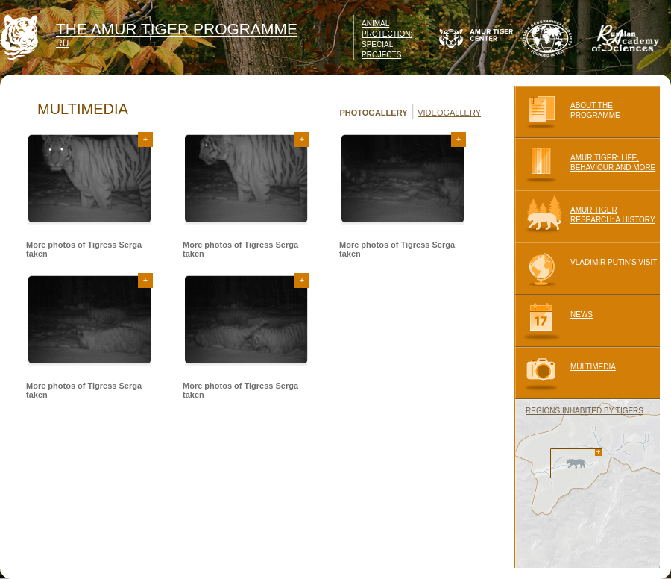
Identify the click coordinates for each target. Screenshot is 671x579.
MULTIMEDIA (565, 373)
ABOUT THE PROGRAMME (567, 112)
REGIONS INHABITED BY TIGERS (584, 411)
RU (62, 43)
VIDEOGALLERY (449, 112)
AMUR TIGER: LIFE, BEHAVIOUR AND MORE (584, 164)
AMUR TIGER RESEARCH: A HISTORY (584, 216)
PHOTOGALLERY (373, 112)
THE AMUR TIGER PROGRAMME (176, 28)
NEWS (553, 321)
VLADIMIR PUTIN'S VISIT (585, 268)
